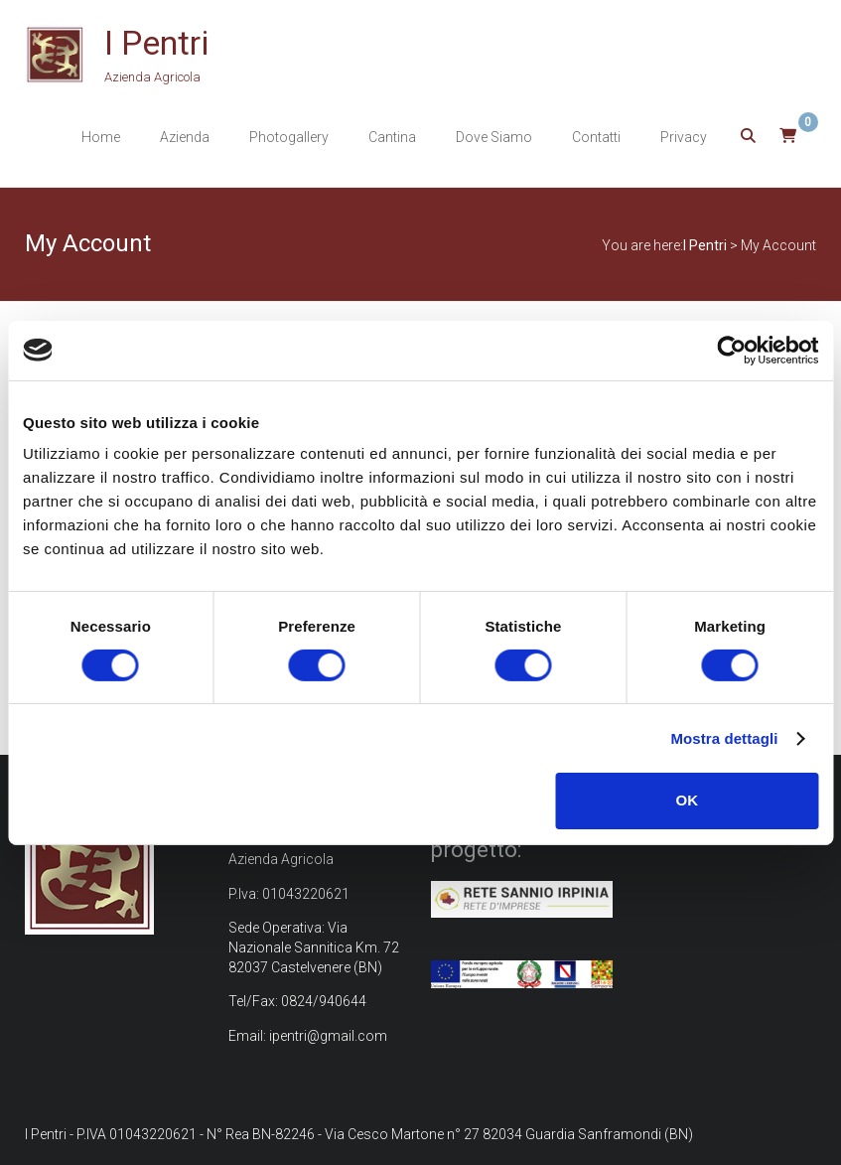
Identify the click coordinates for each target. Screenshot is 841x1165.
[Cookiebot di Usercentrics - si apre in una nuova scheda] (731, 349)
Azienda (185, 137)
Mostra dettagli (723, 738)
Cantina (392, 137)
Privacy (683, 137)
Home (100, 137)
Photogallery (289, 137)
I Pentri (156, 43)
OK (687, 800)
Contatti (596, 137)
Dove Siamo (494, 137)
